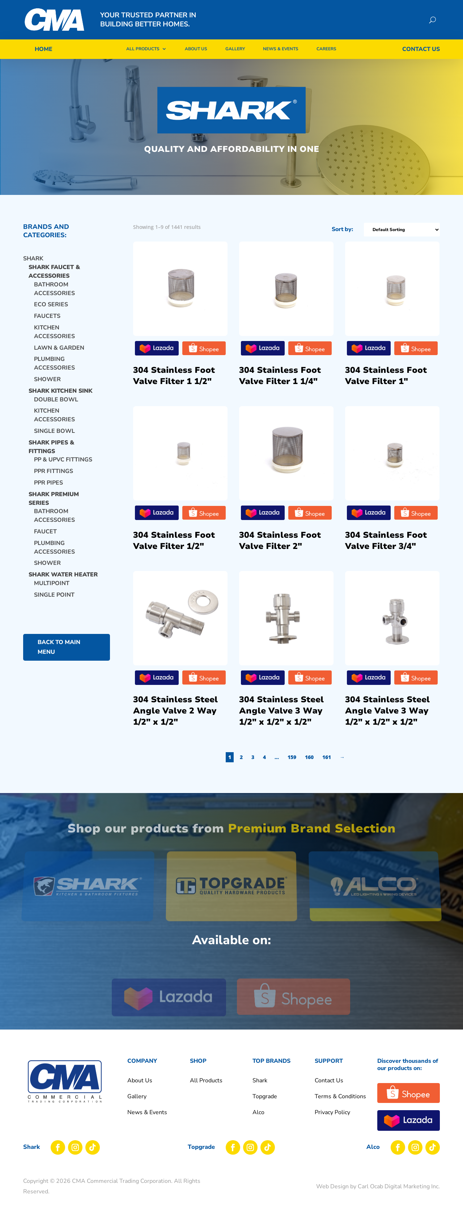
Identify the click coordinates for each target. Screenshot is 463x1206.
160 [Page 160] (365, 757)
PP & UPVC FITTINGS (63, 460)
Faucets (47, 316)
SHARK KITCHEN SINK (60, 391)
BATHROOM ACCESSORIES (54, 289)
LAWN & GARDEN (59, 348)
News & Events (280, 49)
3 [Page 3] (308, 757)
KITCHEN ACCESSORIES (54, 332)
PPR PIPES (48, 483)
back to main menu (59, 647)
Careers (326, 49)
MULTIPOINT (51, 583)
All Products (143, 49)
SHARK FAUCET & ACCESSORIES (54, 271)
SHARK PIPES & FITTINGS (51, 447)
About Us (196, 49)
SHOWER (47, 563)
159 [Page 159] (347, 757)
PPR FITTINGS (53, 471)
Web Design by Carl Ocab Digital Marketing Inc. (378, 1186)
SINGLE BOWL (54, 431)
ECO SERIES (51, 304)
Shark (33, 259)
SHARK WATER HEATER (63, 575)
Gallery (235, 49)
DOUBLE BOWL (56, 400)
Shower (47, 379)
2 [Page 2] (297, 757)
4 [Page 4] (320, 757)
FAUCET (45, 532)
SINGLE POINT (54, 595)
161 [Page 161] (382, 757)
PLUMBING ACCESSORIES (54, 363)
